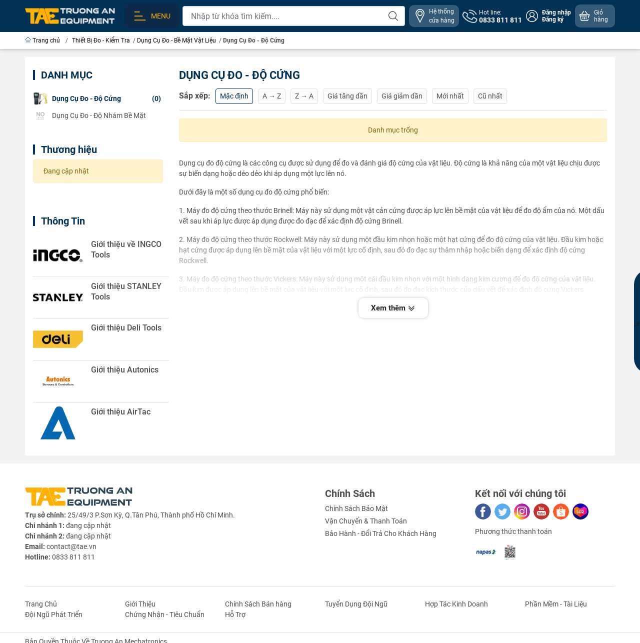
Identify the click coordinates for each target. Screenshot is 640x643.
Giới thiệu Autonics (124, 369)
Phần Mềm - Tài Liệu (556, 604)
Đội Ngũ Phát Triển (53, 614)
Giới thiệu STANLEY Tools (126, 292)
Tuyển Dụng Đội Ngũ (356, 604)
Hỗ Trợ (235, 614)
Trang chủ (43, 40)
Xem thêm (393, 309)
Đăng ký (553, 19)
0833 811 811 (73, 557)
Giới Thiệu (140, 604)
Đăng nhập (556, 12)
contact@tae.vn (71, 546)
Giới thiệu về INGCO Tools (126, 250)
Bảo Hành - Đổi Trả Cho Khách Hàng (380, 534)
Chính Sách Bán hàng (258, 604)
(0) (97, 98)
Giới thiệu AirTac (120, 411)
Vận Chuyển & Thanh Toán (366, 521)
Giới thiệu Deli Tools (126, 327)
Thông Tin (63, 221)
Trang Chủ (41, 604)
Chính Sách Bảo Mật (356, 508)
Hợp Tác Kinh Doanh (456, 604)
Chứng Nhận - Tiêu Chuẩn (164, 614)
